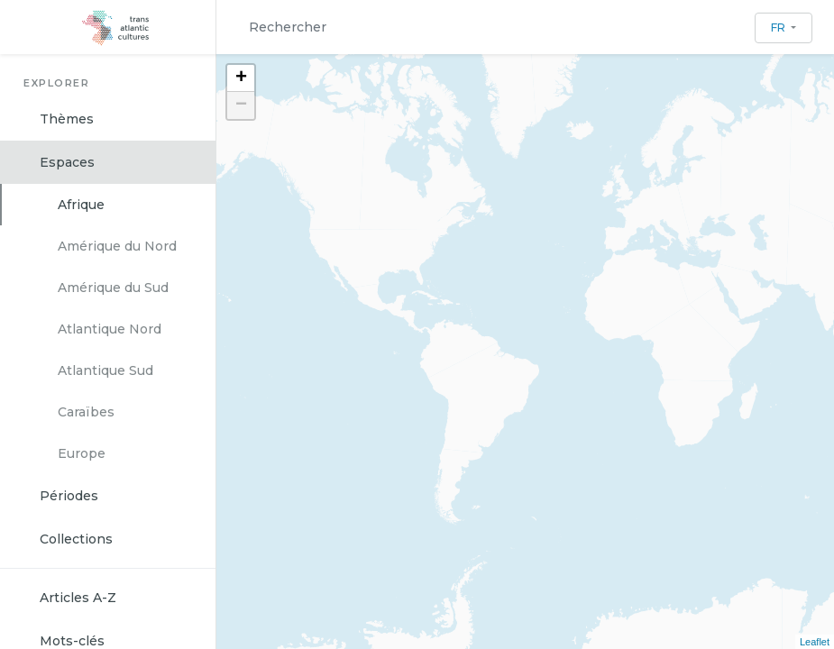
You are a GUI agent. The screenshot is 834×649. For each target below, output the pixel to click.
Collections (76, 539)
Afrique (81, 205)
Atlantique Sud (105, 370)
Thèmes (67, 119)
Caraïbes (86, 412)
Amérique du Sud (113, 287)
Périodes (69, 496)
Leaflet (814, 641)
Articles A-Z (78, 598)
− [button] (241, 105)
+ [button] (241, 78)
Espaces (67, 162)
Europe (81, 453)
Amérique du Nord (117, 246)
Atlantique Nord (109, 329)
